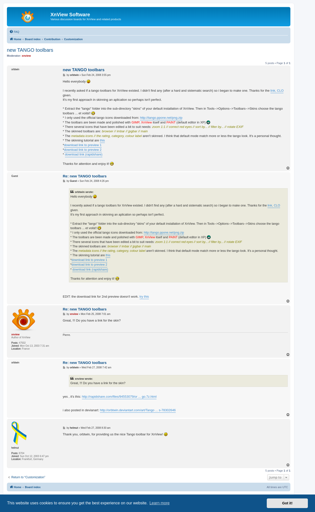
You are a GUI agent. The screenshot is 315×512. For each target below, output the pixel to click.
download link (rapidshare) (83, 154)
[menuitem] (14, 32)
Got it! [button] (287, 503)
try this (144, 296)
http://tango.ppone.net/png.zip (161, 117)
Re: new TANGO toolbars (85, 176)
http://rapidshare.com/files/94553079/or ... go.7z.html (119, 396)
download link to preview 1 (82, 145)
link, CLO (277, 90)
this (102, 140)
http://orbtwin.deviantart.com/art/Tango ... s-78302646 (138, 410)
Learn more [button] (159, 503)
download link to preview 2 (82, 150)
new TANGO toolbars (30, 50)
